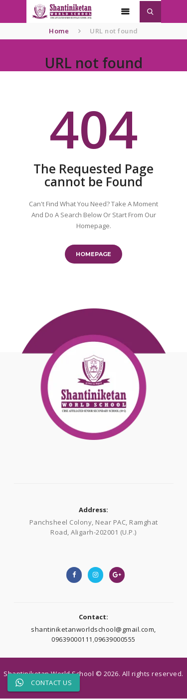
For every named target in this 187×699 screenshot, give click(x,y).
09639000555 (115, 639)
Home (59, 30)
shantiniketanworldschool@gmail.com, (93, 629)
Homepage (93, 254)
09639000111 (72, 639)
